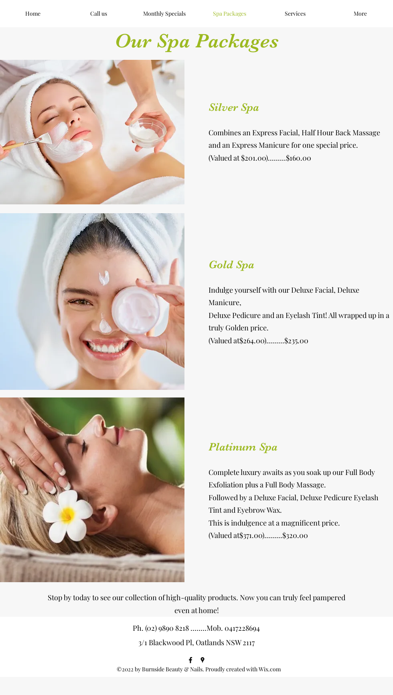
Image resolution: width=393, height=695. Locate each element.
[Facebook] (190, 660)
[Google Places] (203, 660)
